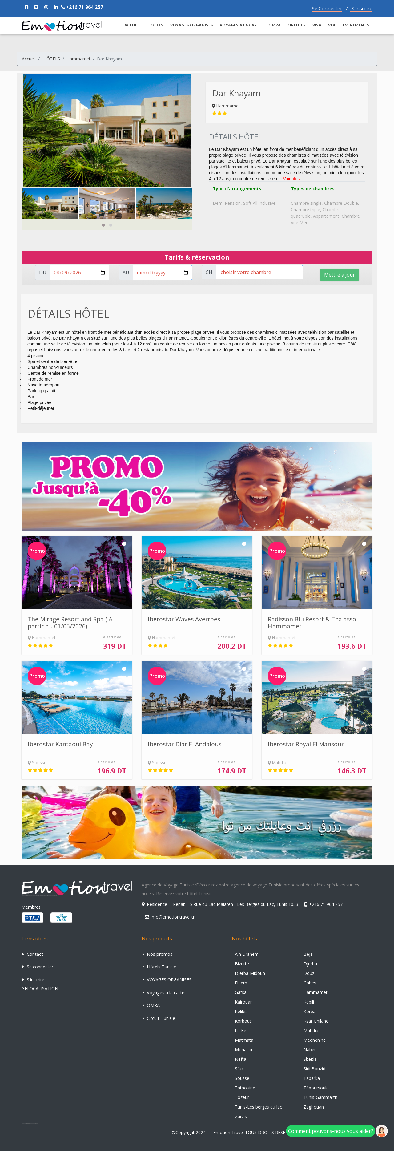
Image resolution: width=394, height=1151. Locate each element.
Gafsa (241, 992)
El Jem (241, 983)
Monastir (244, 1049)
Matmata (244, 1040)
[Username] (79, 272)
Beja (308, 954)
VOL (332, 25)
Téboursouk (316, 1088)
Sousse (242, 1078)
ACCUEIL (132, 25)
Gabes (310, 983)
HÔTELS (51, 59)
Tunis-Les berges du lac (258, 1107)
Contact (32, 954)
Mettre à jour (339, 274)
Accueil (29, 59)
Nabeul (311, 1049)
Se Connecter (327, 8)
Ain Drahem (247, 954)
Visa (316, 25)
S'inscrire (361, 8)
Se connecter (37, 967)
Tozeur (242, 1097)
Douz (309, 973)
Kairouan (244, 1002)
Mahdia (311, 1030)
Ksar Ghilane (316, 1021)
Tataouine (245, 1088)
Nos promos (157, 954)
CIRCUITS (296, 25)
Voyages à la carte (241, 25)
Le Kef (241, 1030)
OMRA (274, 25)
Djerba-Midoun (250, 973)
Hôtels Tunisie (159, 967)
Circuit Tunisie (159, 1018)
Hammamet (78, 59)
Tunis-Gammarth (320, 1097)
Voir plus (291, 178)
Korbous (243, 1021)
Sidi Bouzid (314, 1069)
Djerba (310, 964)
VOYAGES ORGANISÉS (191, 25)
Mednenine (315, 1040)
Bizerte (242, 964)
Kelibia (241, 1011)
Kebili (309, 1002)
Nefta (240, 1059)
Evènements (356, 25)
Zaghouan (314, 1107)
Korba (310, 1011)
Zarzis (241, 1116)
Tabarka (312, 1078)
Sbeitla (310, 1059)
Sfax (239, 1069)
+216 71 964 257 (82, 7)
